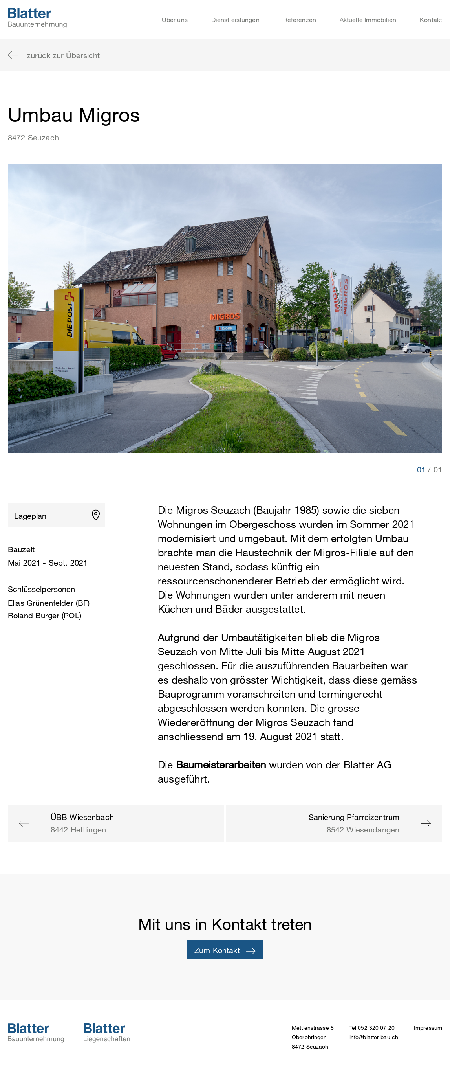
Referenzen (299, 20)
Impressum (428, 1027)
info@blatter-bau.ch (373, 1037)
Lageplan (30, 515)
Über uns (175, 20)
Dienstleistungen (235, 20)
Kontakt (431, 20)
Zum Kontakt (225, 950)
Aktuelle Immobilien (368, 20)
